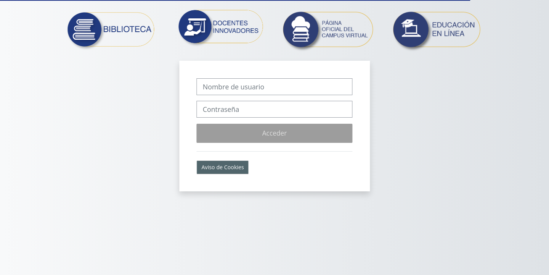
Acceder (274, 133)
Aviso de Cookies (223, 167)
